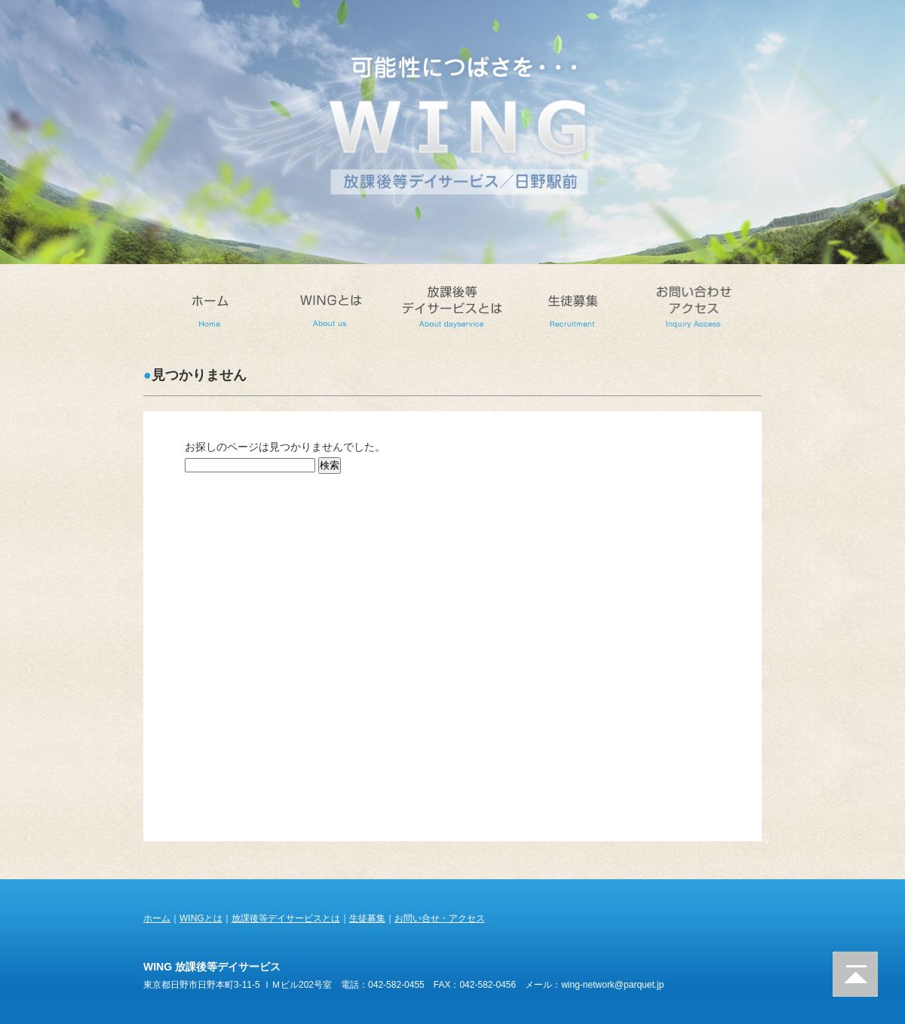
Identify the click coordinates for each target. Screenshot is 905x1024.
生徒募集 (367, 918)
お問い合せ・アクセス (439, 918)
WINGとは (200, 918)
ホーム (156, 918)
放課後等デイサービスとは (286, 918)
